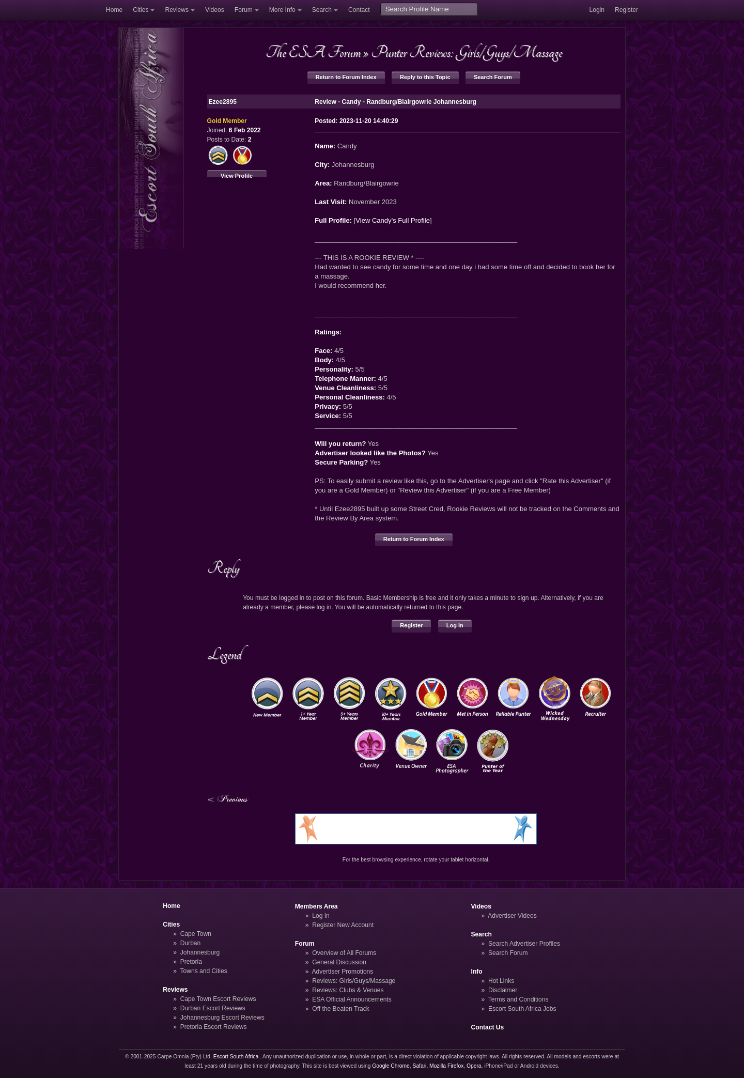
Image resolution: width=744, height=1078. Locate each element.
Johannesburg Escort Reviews (222, 1017)
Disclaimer (502, 990)
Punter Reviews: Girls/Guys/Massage (466, 52)
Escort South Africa (235, 1056)
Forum (244, 9)
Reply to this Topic (425, 77)
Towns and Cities (203, 971)
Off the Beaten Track (340, 1008)
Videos (214, 9)
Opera (474, 1066)
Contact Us (487, 1027)
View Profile (237, 176)
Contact (359, 9)
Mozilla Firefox (446, 1066)
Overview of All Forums (344, 953)
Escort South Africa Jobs (522, 1008)
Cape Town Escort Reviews (218, 999)
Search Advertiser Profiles (524, 943)
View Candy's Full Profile (392, 220)
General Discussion (339, 962)
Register (626, 9)
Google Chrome (390, 1066)
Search (322, 9)
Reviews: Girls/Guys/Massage (353, 980)
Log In (454, 625)
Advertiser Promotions (343, 971)
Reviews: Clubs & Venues (347, 990)
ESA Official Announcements (352, 999)
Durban (190, 943)
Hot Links (501, 980)
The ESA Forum (313, 52)
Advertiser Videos (512, 915)
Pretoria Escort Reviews (213, 1026)
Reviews (177, 9)
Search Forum (493, 77)
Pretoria (191, 961)
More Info (282, 9)
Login (597, 9)
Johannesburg (200, 952)
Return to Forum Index (346, 77)
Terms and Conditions (518, 999)
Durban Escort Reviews (212, 1008)
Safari (420, 1066)
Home (114, 9)
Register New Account (343, 925)
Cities (140, 9)
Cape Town (195, 933)
